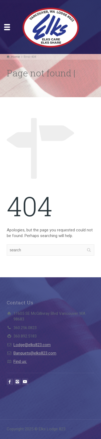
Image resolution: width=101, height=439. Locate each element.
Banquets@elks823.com (34, 353)
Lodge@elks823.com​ (32, 344)
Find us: (20, 361)
